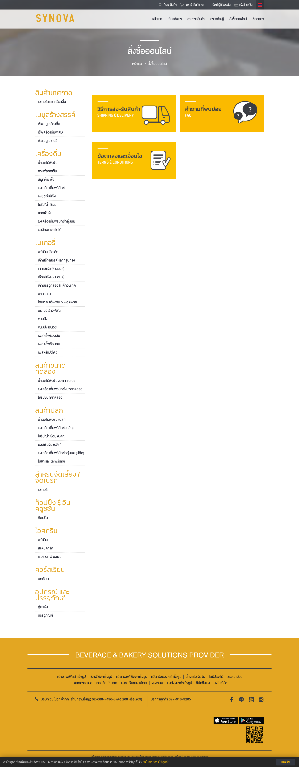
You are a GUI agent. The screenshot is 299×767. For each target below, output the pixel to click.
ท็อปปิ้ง (43, 518)
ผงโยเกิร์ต (220, 683)
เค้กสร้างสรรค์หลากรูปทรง (56, 260)
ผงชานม (157, 683)
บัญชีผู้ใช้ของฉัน (221, 4)
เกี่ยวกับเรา (175, 19)
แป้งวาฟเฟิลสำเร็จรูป (71, 677)
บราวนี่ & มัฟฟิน (49, 310)
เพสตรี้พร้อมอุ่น (49, 336)
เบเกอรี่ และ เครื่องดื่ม (52, 102)
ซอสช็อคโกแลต (106, 683)
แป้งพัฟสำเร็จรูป (101, 677)
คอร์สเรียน (50, 570)
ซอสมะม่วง (234, 677)
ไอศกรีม (46, 531)
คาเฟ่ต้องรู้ (217, 19)
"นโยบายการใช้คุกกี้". (156, 762)
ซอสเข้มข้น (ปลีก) (49, 444)
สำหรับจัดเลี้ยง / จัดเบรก (57, 477)
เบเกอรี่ (45, 243)
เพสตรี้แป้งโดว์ (47, 352)
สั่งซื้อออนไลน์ (238, 19)
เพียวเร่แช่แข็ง (47, 196)
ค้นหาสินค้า (170, 4)
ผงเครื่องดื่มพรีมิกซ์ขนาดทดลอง (60, 389)
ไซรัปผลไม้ (216, 677)
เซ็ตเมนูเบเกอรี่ (47, 141)
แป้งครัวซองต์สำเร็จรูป (166, 677)
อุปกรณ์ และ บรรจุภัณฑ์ (52, 595)
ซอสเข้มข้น (45, 213)
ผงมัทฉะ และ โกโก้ (49, 230)
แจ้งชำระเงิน (245, 4)
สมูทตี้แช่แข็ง (46, 179)
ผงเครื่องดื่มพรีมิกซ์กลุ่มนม (56, 221)
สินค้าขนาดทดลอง (50, 368)
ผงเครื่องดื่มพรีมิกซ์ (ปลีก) (56, 428)
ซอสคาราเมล (83, 683)
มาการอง (44, 294)
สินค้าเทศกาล (53, 93)
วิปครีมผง (203, 683)
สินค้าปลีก (49, 411)
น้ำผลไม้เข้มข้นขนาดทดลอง (56, 381)
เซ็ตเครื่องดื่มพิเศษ (50, 132)
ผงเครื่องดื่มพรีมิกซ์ (51, 188)
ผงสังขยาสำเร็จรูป (179, 683)
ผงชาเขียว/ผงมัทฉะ (134, 683)
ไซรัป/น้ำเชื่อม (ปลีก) (51, 436)
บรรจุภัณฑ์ (45, 615)
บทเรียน (43, 579)
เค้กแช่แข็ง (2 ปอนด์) (51, 277)
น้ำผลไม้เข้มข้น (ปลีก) (52, 419)
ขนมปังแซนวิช (47, 327)
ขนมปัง (42, 319)
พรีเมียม (43, 540)
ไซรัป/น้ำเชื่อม (47, 204)
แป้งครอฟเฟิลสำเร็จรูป (131, 677)
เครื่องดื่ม (48, 154)
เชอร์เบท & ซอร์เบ (50, 557)
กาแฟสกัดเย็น (47, 171)
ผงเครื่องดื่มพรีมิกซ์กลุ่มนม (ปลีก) (61, 453)
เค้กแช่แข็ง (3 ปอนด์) (51, 269)
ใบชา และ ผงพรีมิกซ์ (51, 461)
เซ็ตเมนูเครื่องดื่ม (49, 124)
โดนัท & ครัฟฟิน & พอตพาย (57, 302)
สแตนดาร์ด (45, 548)
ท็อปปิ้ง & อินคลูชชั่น (52, 506)
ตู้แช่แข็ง (43, 607)
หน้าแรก (157, 19)
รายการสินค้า (196, 19)
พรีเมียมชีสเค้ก (48, 252)
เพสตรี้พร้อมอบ (49, 344)
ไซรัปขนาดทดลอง (50, 397)
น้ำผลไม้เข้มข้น (48, 163)
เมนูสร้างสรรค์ (55, 115)
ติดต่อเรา (258, 19)
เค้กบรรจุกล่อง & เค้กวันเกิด (57, 285)
